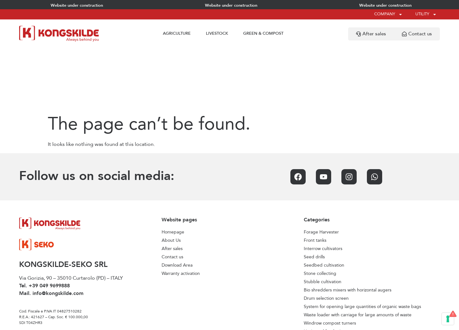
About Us (171, 177)
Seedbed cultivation (324, 201)
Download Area (177, 201)
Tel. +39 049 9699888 (44, 222)
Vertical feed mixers (323, 276)
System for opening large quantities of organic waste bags (362, 243)
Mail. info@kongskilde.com (51, 230)
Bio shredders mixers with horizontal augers (347, 226)
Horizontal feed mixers (326, 268)
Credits (287, 322)
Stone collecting (320, 210)
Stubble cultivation (322, 218)
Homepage (173, 168)
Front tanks (315, 177)
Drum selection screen (326, 235)
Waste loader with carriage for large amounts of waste (358, 251)
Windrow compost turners (330, 259)
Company (388, 14)
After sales (172, 185)
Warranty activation (181, 210)
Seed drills (314, 193)
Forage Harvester (321, 168)
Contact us (172, 193)
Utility (426, 14)
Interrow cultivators (323, 185)
